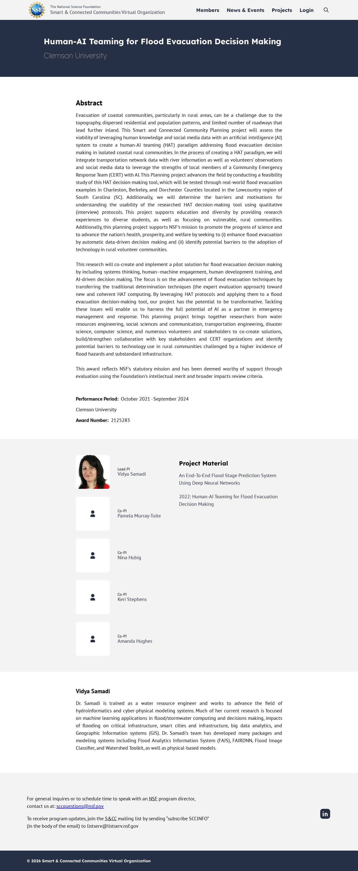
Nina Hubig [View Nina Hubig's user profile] (129, 557)
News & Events (245, 10)
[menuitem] (207, 10)
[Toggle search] (326, 10)
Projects (282, 10)
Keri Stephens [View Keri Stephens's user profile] (132, 599)
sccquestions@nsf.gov (80, 806)
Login (307, 10)
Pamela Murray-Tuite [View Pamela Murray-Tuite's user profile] (139, 515)
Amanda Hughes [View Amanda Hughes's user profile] (135, 641)
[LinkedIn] (325, 818)
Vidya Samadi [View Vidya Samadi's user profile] (132, 474)
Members (207, 10)
